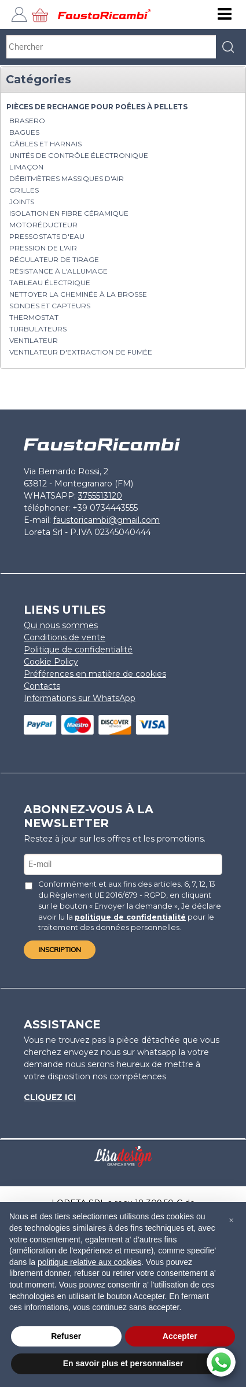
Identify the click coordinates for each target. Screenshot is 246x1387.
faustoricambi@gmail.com (106, 520)
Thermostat (33, 317)
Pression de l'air (43, 248)
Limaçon (26, 167)
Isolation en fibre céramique (68, 213)
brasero (27, 120)
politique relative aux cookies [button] (89, 1262)
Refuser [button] (66, 1336)
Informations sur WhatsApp (79, 698)
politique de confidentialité (130, 917)
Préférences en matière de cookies (95, 674)
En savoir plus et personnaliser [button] (123, 1363)
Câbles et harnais (45, 143)
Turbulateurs (38, 328)
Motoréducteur (43, 224)
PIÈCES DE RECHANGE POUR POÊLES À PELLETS (97, 106)
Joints (21, 201)
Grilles (24, 190)
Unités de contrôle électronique (78, 155)
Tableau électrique (49, 282)
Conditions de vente (64, 637)
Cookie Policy (51, 661)
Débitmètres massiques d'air (66, 178)
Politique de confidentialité (78, 649)
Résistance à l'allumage (58, 271)
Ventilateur (33, 340)
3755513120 (100, 495)
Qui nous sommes (61, 625)
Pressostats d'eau (47, 236)
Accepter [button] (180, 1336)
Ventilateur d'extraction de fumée (80, 352)
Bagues (24, 132)
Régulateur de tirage (54, 259)
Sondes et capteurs (49, 305)
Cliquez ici (50, 1097)
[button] (231, 1220)
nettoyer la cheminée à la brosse (78, 294)
